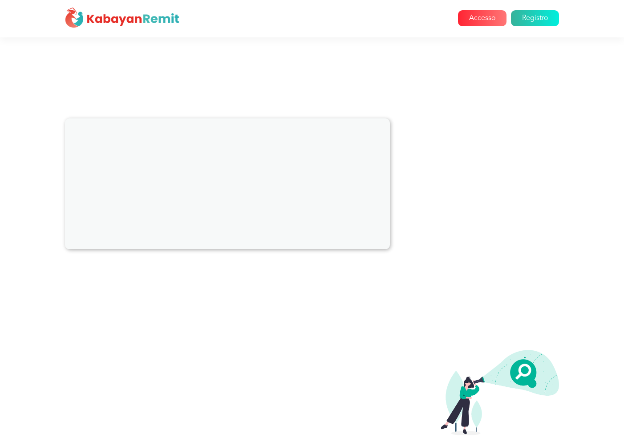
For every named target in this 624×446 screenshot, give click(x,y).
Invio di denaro (465, 312)
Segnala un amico (469, 264)
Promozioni (459, 248)
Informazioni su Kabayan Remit (490, 152)
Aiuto (429, 18)
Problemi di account (473, 168)
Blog (400, 18)
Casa (258, 18)
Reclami (453, 216)
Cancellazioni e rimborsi (479, 200)
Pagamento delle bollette (482, 184)
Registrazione (463, 280)
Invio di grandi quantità (478, 296)
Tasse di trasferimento (476, 328)
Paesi (449, 232)
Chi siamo (295, 18)
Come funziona (348, 18)
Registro (535, 18)
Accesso (482, 18)
